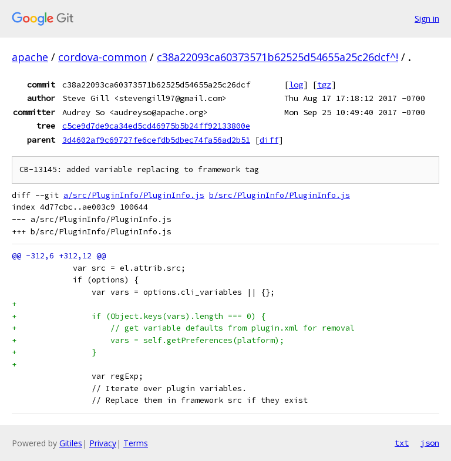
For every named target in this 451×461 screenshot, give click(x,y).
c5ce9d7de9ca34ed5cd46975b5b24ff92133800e (156, 125)
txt (402, 443)
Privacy (102, 443)
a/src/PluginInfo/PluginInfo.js (133, 195)
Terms (135, 443)
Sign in (427, 18)
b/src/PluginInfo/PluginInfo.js (279, 195)
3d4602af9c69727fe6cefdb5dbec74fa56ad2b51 (156, 139)
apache (30, 57)
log (296, 84)
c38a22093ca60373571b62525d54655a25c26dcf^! (277, 57)
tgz (324, 84)
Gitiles (70, 443)
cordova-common (102, 57)
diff (269, 139)
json (429, 443)
